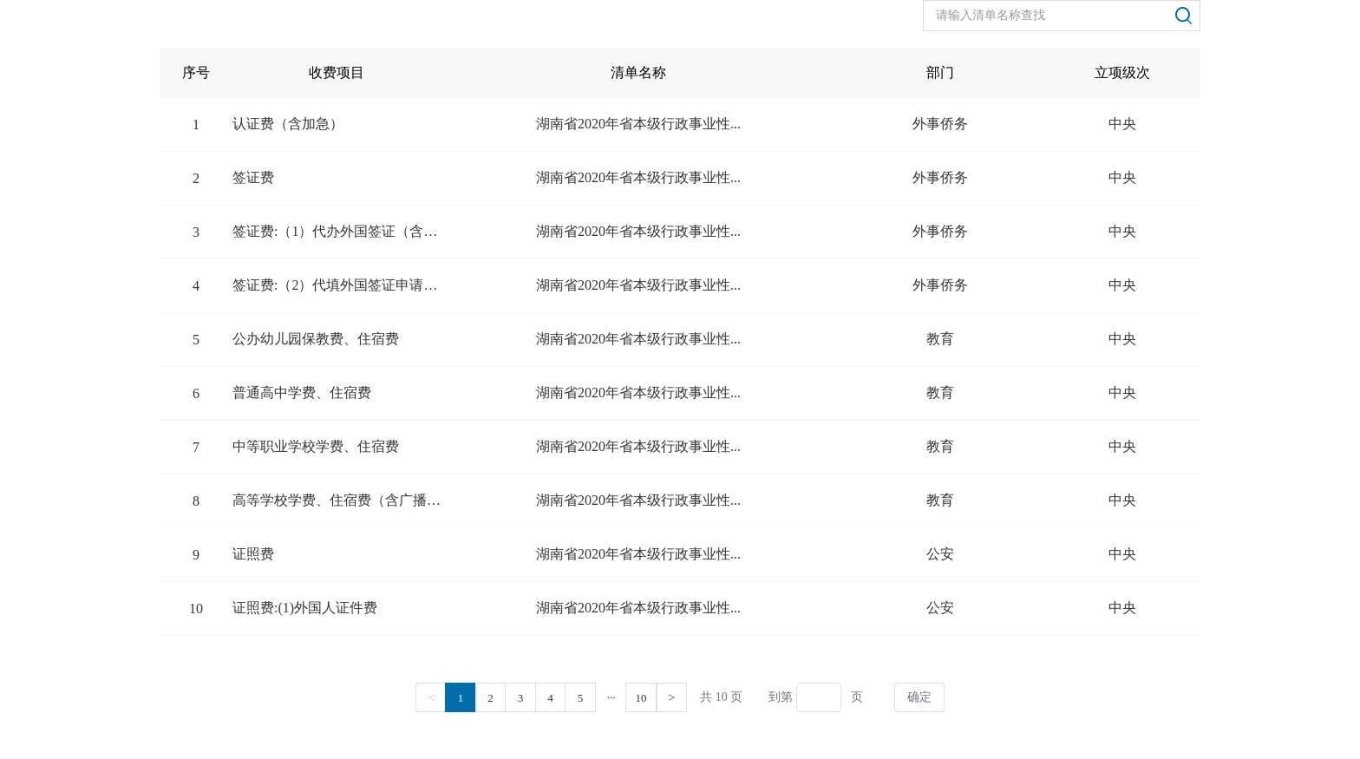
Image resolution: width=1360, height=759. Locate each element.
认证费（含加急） (287, 123)
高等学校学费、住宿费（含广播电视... (336, 500)
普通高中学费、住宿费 (301, 392)
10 (641, 697)
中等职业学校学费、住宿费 (315, 446)
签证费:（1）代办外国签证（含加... (336, 231)
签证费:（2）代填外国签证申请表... (336, 285)
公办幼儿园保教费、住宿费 (315, 338)
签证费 (253, 177)
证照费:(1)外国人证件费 (304, 607)
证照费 (253, 553)
